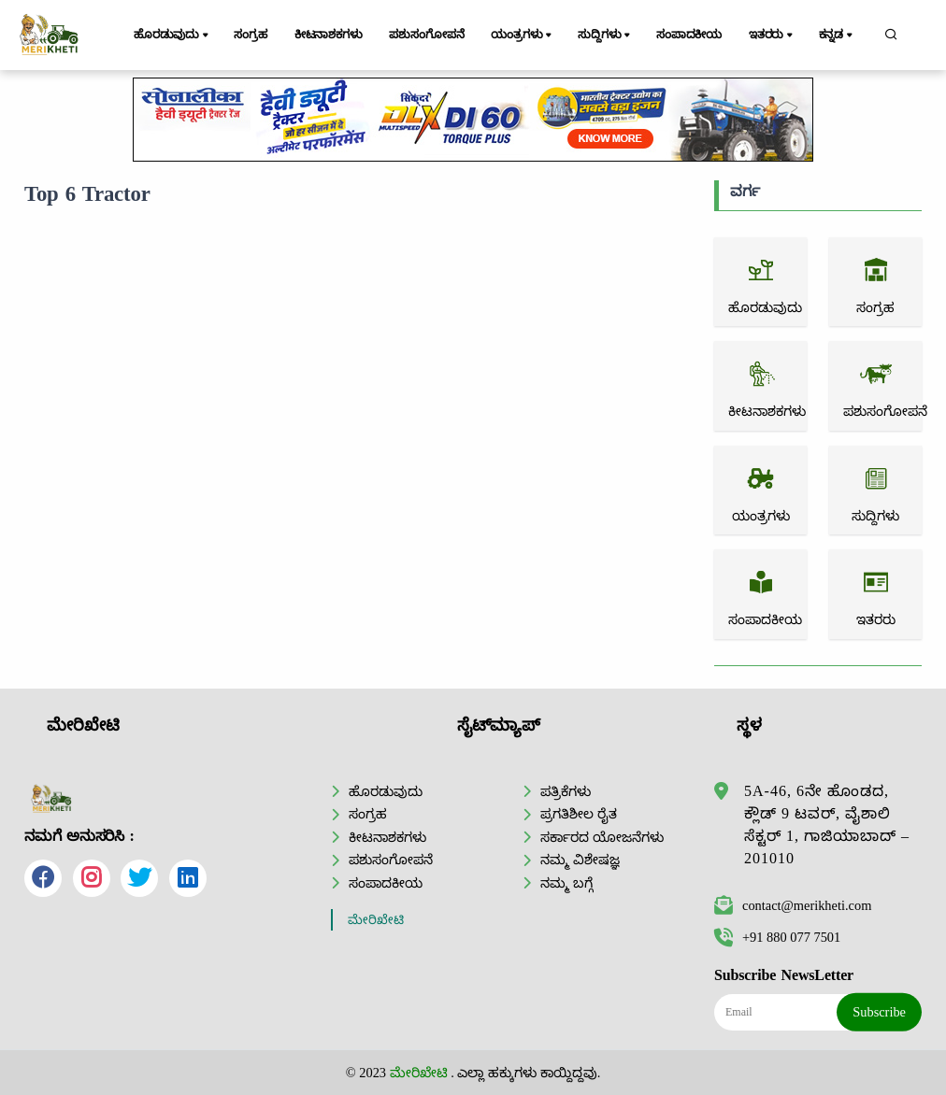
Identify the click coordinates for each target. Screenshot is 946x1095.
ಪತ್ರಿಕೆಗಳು (565, 791)
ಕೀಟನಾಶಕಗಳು (328, 34)
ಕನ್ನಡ (837, 35)
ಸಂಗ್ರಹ (250, 34)
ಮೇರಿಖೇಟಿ (376, 920)
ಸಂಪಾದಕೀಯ (689, 34)
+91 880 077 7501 (777, 937)
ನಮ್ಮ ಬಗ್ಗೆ (566, 882)
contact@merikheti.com (792, 905)
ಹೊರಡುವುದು (172, 35)
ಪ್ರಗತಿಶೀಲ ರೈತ (578, 813)
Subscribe (879, 1011)
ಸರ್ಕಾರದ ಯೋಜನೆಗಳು (602, 837)
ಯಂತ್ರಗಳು (522, 35)
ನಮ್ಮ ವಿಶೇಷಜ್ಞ (580, 859)
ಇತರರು (772, 35)
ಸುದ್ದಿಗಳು (605, 35)
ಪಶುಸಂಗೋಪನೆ (426, 34)
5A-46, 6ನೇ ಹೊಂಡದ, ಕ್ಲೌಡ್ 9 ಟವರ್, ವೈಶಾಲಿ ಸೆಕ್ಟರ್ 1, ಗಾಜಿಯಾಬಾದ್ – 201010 (827, 824)
